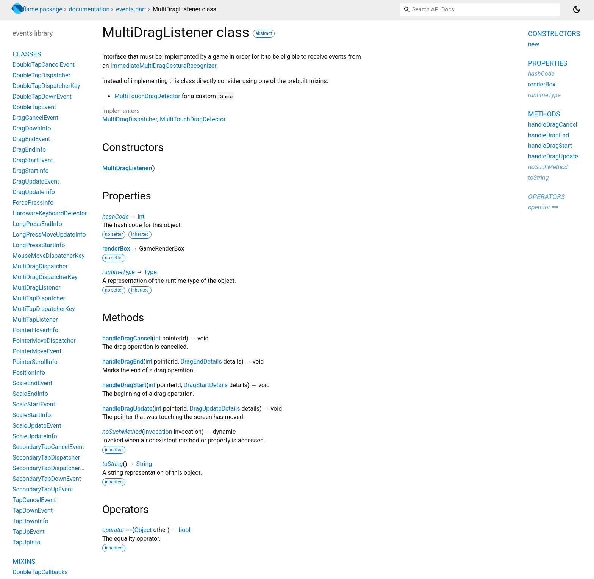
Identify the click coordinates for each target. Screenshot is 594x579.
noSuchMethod (122, 431)
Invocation (158, 431)
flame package (43, 9)
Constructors (554, 34)
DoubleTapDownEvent (42, 96)
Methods (544, 114)
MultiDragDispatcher (129, 119)
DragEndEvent (31, 139)
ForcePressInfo (33, 202)
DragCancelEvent (35, 117)
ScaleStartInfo (32, 415)
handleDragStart (124, 385)
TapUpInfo (27, 542)
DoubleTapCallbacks (40, 572)
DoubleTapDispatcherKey (46, 85)
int (141, 216)
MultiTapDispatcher (39, 298)
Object (143, 529)
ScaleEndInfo (30, 393)
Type (150, 272)
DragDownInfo (32, 128)
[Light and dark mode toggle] (577, 9)
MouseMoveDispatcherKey (48, 255)
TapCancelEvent (34, 500)
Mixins (24, 561)
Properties (547, 63)
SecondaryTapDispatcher (46, 457)
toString (112, 464)
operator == (117, 529)
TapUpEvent (29, 531)
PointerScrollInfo (35, 362)
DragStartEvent (33, 160)
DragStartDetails (206, 385)
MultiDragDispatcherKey (45, 277)
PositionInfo (29, 372)
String (144, 464)
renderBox (116, 248)
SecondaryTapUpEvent (43, 489)
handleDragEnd (123, 361)
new (533, 44)
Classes (27, 54)
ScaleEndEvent (32, 383)
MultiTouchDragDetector (147, 96)
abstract (263, 33)
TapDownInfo (30, 521)
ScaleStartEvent (34, 404)
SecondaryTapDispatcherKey (51, 468)
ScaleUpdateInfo (35, 436)
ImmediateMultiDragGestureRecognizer (163, 65)
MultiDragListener (126, 168)
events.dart (131, 9)
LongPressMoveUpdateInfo (49, 234)
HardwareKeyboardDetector (50, 213)
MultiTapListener (35, 319)
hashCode (115, 216)
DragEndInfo (29, 149)
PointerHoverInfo (35, 330)
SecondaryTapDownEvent (47, 478)
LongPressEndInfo (37, 224)
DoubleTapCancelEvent (44, 64)
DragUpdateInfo (34, 192)
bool (184, 529)
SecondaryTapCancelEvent (48, 446)
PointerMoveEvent (37, 351)
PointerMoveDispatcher (44, 340)
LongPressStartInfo (39, 245)
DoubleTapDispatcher (41, 75)
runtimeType (118, 272)
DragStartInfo (31, 170)
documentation (89, 9)
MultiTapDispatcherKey (44, 308)
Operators (546, 197)
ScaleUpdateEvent (37, 425)
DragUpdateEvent (36, 181)
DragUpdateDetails (215, 408)
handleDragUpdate (127, 408)
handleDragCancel (127, 338)
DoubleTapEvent (34, 107)
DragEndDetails (201, 361)
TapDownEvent (33, 510)
